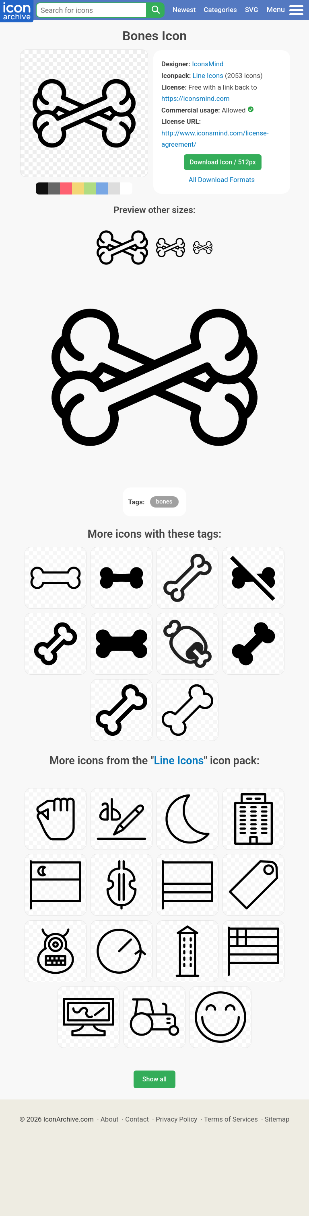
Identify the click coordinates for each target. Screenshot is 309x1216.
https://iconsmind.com (195, 98)
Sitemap (277, 1119)
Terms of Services (231, 1119)
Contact (137, 1119)
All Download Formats (222, 180)
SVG (251, 10)
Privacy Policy (176, 1119)
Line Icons (208, 76)
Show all (154, 1079)
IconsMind (207, 64)
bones (164, 501)
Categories (220, 10)
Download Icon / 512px (222, 162)
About (110, 1119)
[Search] (155, 10)
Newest (184, 10)
